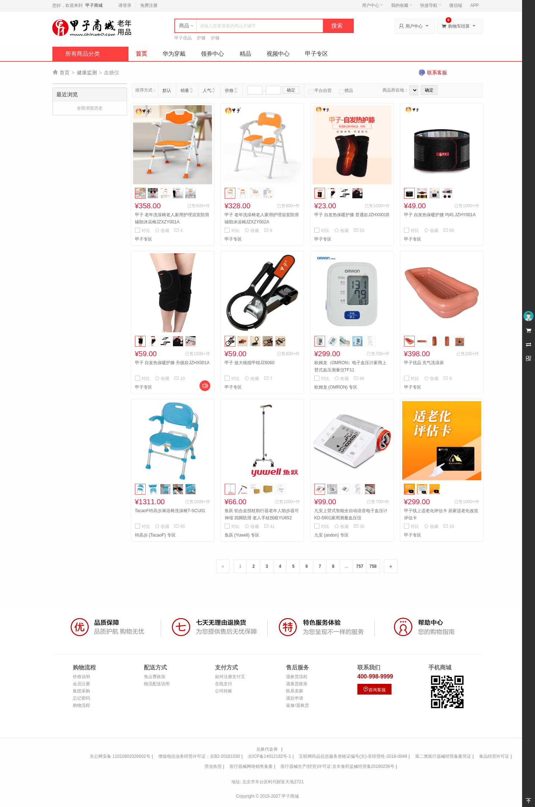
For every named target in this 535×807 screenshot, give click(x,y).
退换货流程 (297, 676)
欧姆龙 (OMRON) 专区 (336, 387)
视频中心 (278, 54)
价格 (229, 90)
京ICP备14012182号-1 (269, 756)
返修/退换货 (297, 705)
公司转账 (223, 691)
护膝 (215, 38)
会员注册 (81, 683)
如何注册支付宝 (230, 676)
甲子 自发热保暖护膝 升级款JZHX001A (172, 362)
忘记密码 (81, 698)
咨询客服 (374, 689)
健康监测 (87, 72)
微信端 (455, 5)
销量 (184, 90)
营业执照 (213, 766)
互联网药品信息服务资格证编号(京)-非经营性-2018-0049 (353, 756)
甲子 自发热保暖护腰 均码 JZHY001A (440, 214)
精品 (245, 54)
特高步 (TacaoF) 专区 (155, 535)
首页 (141, 54)
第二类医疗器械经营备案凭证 (443, 756)
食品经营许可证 (494, 756)
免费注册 (149, 5)
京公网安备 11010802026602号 (120, 756)
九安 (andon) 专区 (331, 535)
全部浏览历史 (90, 108)
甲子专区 (316, 54)
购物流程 (81, 705)
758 (373, 566)
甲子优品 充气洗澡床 (424, 362)
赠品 (346, 90)
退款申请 (294, 698)
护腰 (201, 38)
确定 (291, 90)
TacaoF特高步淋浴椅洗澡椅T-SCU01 (170, 510)
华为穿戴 (174, 54)
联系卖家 (294, 691)
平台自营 (320, 90)
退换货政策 (297, 683)
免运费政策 (154, 676)
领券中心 (212, 54)
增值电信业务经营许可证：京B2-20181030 (199, 756)
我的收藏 (401, 5)
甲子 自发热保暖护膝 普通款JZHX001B (351, 214)
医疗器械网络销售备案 (251, 766)
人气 (207, 90)
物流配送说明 (157, 683)
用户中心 (372, 5)
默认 (167, 90)
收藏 (162, 230)
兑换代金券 (267, 749)
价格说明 (81, 676)
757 (359, 566)
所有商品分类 (82, 54)
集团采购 (81, 691)
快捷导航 (430, 5)
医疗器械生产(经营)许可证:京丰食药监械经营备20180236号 (337, 766)
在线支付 (223, 683)
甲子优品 (183, 38)
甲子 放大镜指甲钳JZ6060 (249, 362)
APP (474, 5)
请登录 (124, 5)
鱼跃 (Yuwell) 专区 (242, 535)
